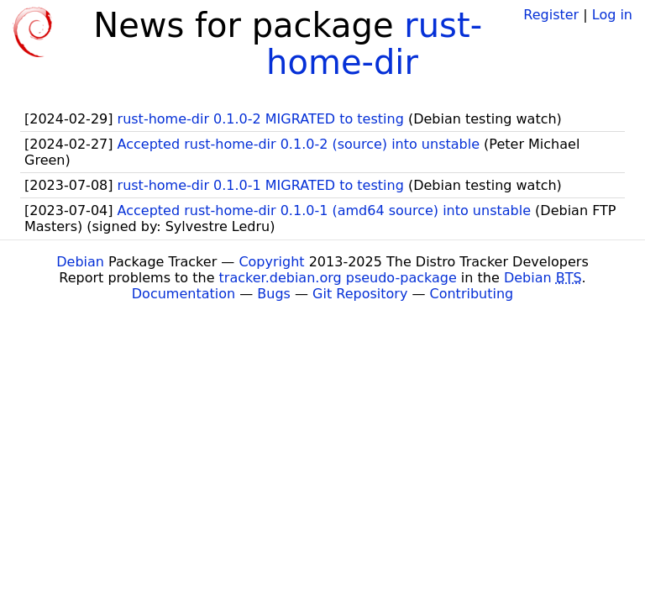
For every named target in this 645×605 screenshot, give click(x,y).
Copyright (271, 262)
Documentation (183, 294)
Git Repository (359, 294)
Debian (80, 262)
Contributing (472, 294)
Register (551, 15)
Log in (612, 15)
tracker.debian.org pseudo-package (338, 278)
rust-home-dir (374, 44)
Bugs (274, 294)
